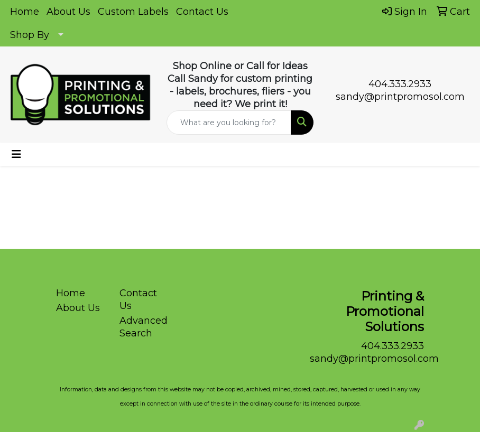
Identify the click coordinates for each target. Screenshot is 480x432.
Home (24, 11)
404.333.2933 (399, 84)
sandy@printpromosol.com (400, 96)
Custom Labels (133, 11)
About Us (68, 11)
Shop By (29, 35)
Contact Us (202, 11)
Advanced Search (143, 327)
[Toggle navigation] (16, 154)
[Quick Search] (229, 122)
